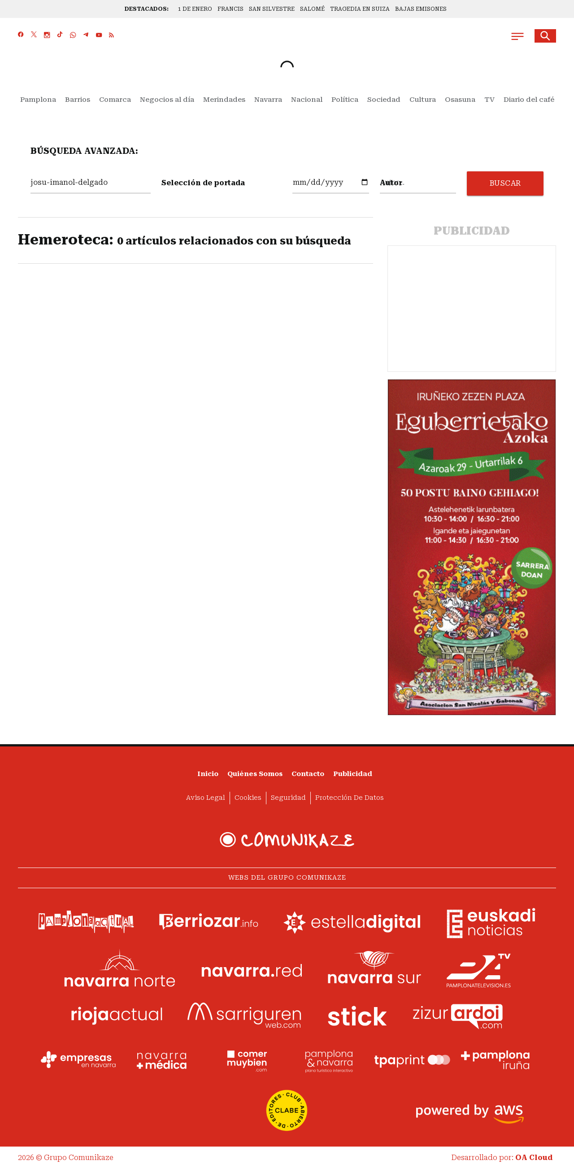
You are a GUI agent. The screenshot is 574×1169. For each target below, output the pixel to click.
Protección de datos (349, 798)
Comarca (115, 100)
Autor (391, 183)
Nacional (306, 100)
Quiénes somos (255, 774)
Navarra (268, 100)
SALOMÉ (312, 9)
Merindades (224, 100)
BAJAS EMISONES (421, 9)
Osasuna (460, 100)
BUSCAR (505, 183)
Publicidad (352, 774)
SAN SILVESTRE (272, 9)
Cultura (422, 100)
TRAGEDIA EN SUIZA (360, 9)
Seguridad (288, 798)
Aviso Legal (205, 798)
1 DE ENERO (195, 9)
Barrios (77, 100)
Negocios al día (167, 100)
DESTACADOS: (147, 9)
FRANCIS (230, 9)
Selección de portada (203, 183)
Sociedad (383, 100)
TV (489, 100)
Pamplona (38, 100)
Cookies (248, 798)
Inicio (207, 774)
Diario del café (529, 100)
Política (344, 100)
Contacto (307, 774)
